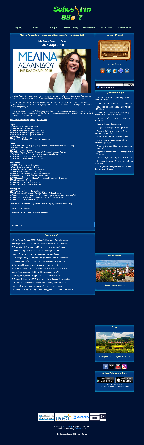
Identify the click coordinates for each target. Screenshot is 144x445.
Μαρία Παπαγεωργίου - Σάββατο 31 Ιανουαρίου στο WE (35, 272)
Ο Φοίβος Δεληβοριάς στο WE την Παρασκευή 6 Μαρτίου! (36, 251)
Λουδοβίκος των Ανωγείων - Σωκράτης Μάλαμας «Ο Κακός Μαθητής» (112, 113)
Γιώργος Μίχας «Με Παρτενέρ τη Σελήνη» (114, 157)
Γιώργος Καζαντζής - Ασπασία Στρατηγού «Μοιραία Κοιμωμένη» (113, 132)
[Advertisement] (115, 214)
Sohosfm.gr (67, 426)
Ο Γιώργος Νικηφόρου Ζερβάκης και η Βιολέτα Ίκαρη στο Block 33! (40, 258)
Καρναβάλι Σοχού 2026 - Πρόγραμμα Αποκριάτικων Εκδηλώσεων (39, 268)
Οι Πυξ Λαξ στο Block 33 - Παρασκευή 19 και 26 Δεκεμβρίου (37, 286)
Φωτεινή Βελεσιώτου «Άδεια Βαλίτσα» (113, 137)
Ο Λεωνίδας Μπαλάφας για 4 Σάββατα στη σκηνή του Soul (36, 265)
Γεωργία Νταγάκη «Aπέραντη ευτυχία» (113, 127)
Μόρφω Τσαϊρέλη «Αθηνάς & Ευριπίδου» (114, 103)
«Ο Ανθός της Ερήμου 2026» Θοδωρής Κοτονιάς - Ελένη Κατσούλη (40, 240)
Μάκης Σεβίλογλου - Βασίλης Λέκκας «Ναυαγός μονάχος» (111, 141)
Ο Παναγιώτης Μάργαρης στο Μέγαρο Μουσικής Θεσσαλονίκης (38, 247)
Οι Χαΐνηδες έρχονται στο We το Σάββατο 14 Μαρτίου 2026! (37, 254)
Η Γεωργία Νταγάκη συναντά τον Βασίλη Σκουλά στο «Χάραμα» (113, 168)
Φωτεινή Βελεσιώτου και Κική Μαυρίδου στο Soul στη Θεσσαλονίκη (40, 243)
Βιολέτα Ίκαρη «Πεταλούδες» (109, 124)
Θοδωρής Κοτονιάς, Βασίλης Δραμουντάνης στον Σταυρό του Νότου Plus (42, 290)
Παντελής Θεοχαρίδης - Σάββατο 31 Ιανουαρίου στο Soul (36, 275)
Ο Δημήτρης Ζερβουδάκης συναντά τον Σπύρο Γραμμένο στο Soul (39, 283)
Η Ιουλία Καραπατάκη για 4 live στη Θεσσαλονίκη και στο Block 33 (39, 261)
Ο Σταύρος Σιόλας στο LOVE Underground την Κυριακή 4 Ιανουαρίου (41, 279)
